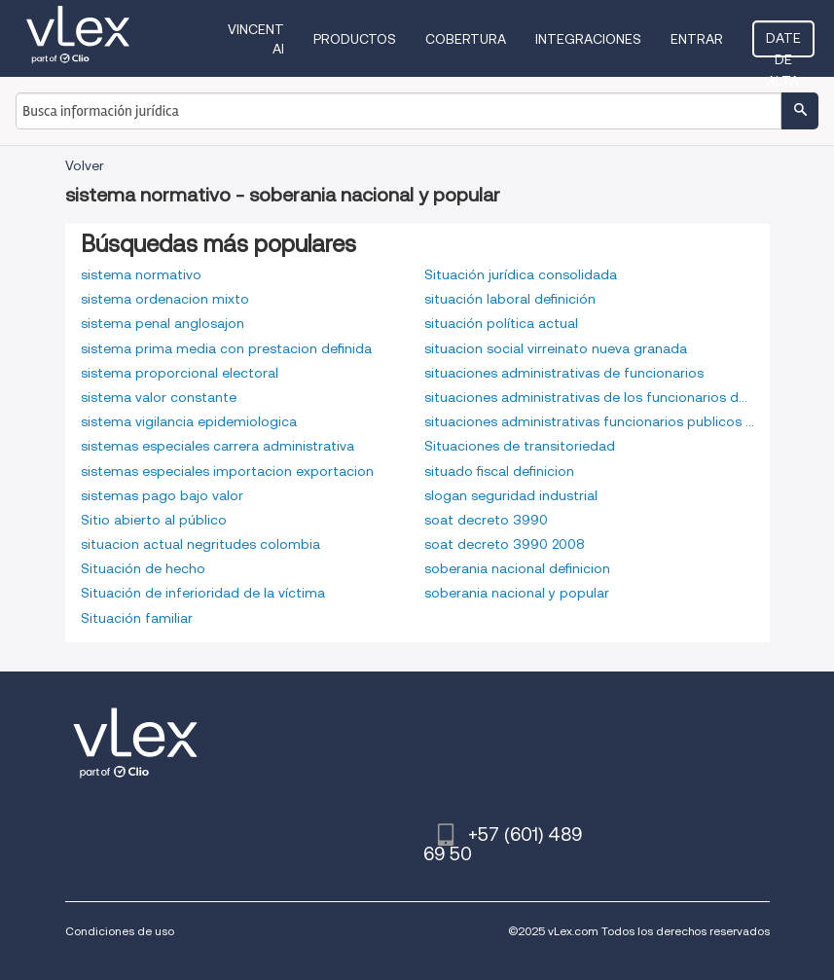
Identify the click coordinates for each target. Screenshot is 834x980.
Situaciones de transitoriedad (519, 446)
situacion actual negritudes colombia (200, 544)
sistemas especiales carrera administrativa (217, 446)
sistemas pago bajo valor (162, 495)
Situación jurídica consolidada (520, 274)
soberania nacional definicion (517, 568)
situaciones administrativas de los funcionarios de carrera (589, 397)
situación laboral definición (510, 299)
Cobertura (465, 39)
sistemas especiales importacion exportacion (227, 471)
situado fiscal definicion (499, 471)
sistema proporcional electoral (179, 373)
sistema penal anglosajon (162, 323)
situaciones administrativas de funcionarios (564, 373)
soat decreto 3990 (486, 519)
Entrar (697, 39)
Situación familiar (137, 618)
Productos (354, 39)
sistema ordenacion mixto (165, 299)
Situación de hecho (143, 568)
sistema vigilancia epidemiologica (189, 421)
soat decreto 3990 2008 (504, 544)
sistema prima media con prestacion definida (226, 348)
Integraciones (588, 39)
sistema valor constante (158, 397)
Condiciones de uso (119, 931)
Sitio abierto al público (154, 519)
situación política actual (501, 323)
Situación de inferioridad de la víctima (203, 592)
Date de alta (783, 43)
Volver (84, 165)
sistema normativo (141, 274)
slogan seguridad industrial (511, 495)
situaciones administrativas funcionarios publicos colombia (589, 421)
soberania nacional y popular (516, 592)
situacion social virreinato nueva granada (555, 348)
